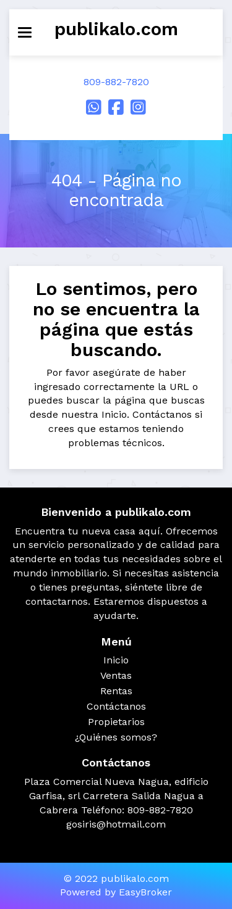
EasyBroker (145, 892)
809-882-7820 (116, 82)
